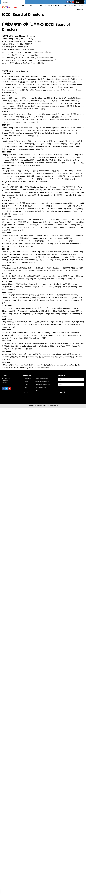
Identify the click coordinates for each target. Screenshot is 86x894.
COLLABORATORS (76, 6)
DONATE (80, 9)
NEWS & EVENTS (44, 6)
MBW (56, 405)
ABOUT (31, 6)
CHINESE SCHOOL (59, 6)
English (5, 2)
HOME (24, 6)
